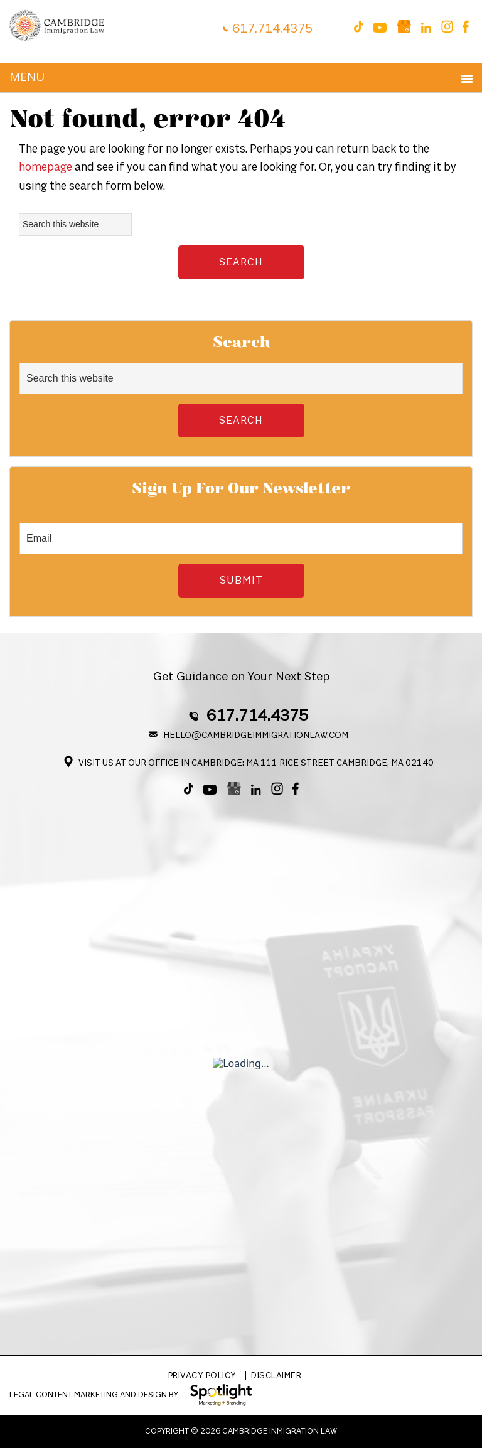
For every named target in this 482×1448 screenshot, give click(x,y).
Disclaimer (276, 1376)
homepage (45, 167)
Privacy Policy (202, 1376)
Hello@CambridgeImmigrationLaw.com (250, 735)
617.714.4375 (272, 29)
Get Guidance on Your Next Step (241, 676)
